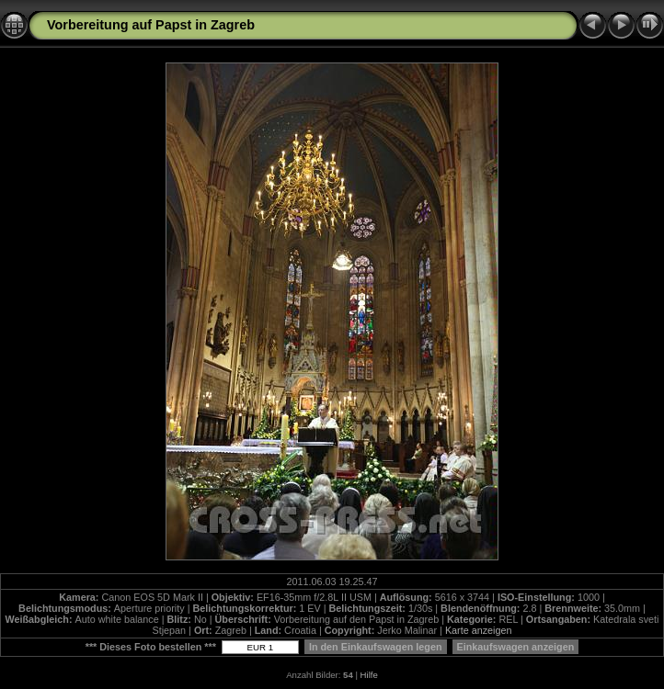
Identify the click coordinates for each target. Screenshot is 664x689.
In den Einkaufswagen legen (375, 646)
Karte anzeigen (478, 630)
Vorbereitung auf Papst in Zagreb (151, 24)
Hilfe (369, 675)
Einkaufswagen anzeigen (516, 646)
